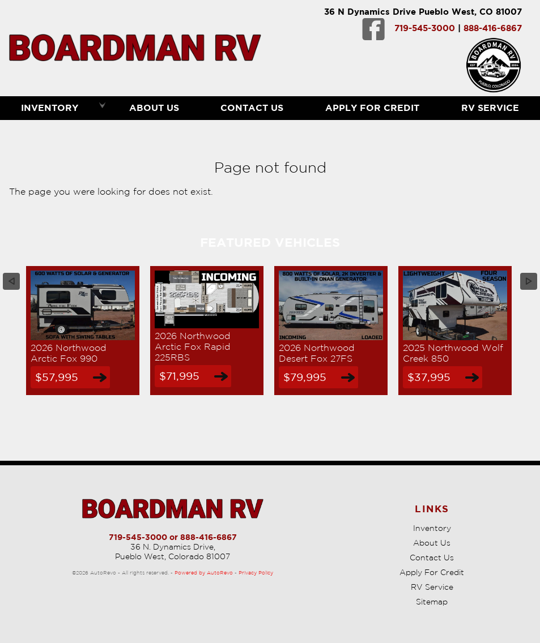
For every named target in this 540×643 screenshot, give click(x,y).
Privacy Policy (256, 572)
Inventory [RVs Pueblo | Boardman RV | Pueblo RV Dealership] (49, 107)
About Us (431, 542)
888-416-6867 (493, 28)
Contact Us (432, 557)
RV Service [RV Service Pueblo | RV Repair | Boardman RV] (490, 107)
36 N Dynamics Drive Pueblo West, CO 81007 (423, 11)
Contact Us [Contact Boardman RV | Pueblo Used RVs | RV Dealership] (251, 107)
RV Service (432, 586)
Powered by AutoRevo (204, 572)
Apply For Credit (372, 107)
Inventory (432, 528)
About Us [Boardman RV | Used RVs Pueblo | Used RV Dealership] (154, 107)
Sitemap (432, 601)
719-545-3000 (424, 28)
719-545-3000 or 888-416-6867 (173, 537)
